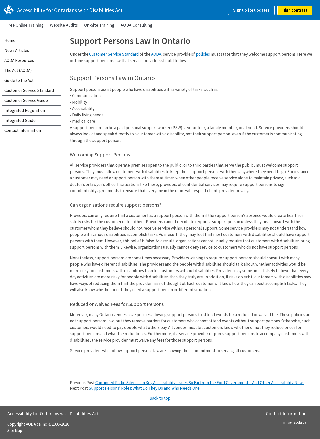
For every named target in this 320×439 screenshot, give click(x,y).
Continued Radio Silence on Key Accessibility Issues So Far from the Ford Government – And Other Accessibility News (200, 382)
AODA (156, 54)
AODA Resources (19, 60)
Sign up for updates (251, 10)
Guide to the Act (19, 80)
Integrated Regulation (24, 110)
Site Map (15, 430)
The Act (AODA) (18, 70)
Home (10, 40)
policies (203, 54)
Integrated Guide (20, 120)
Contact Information (22, 130)
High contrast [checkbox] (295, 10)
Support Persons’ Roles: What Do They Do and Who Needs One (144, 388)
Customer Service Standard (114, 54)
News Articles (16, 50)
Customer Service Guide (26, 100)
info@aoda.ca (294, 422)
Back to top (160, 398)
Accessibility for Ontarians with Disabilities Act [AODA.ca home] (70, 10)
